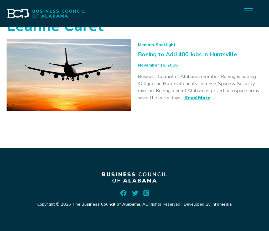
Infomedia (221, 204)
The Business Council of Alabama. (106, 204)
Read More (197, 98)
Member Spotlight (156, 45)
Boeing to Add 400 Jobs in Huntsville (187, 54)
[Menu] (248, 10)
